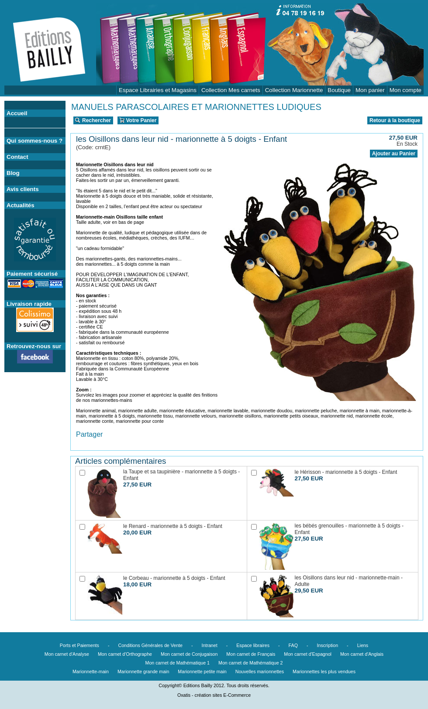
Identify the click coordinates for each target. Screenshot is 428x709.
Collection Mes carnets (230, 90)
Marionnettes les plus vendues (324, 671)
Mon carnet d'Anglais (361, 654)
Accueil (17, 113)
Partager (89, 434)
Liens (362, 645)
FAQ (293, 645)
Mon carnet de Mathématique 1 (177, 662)
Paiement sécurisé (32, 274)
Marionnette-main (90, 671)
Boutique (339, 90)
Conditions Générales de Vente (150, 645)
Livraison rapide (29, 304)
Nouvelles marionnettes (259, 671)
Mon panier (370, 90)
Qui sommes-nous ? (34, 140)
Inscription (327, 645)
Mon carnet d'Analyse (67, 654)
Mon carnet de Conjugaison (189, 654)
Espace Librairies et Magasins (158, 90)
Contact (17, 157)
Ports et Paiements (79, 645)
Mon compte (405, 90)
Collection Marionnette (294, 90)
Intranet (209, 645)
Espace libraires (252, 645)
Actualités (21, 205)
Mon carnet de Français (250, 654)
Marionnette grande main (143, 671)
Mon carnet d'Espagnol (307, 654)
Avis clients (23, 189)
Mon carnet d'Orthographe (125, 654)
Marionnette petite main (202, 671)
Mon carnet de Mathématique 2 (250, 662)
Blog (13, 173)
